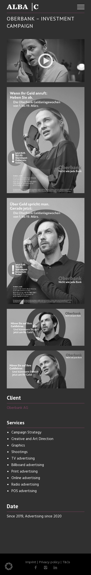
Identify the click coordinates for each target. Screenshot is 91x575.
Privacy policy (49, 562)
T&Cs (66, 562)
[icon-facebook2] (37, 568)
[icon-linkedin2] (55, 568)
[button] (8, 566)
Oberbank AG (17, 408)
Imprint (30, 562)
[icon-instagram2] (47, 568)
